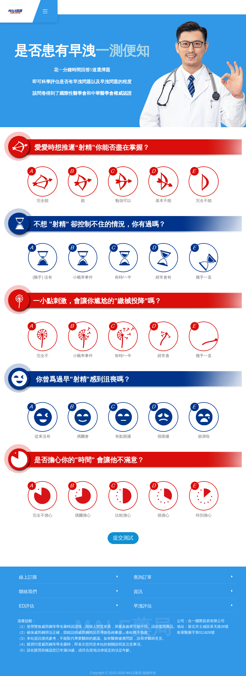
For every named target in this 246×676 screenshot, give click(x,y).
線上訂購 (28, 577)
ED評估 (26, 606)
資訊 (138, 591)
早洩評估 (143, 606)
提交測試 (123, 538)
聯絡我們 (28, 591)
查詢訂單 (143, 577)
